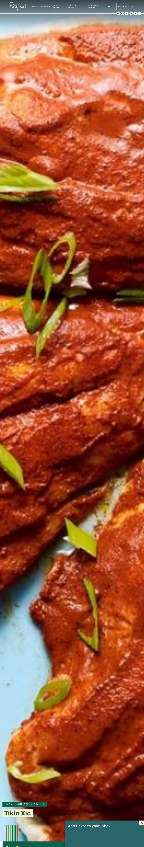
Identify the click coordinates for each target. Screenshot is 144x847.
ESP (125, 7)
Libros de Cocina (74, 8)
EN (119, 7)
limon (8, 804)
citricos (23, 804)
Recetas (47, 8)
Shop (110, 8)
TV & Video (59, 8)
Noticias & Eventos (94, 8)
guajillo (39, 804)
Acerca (36, 8)
